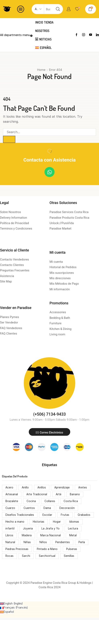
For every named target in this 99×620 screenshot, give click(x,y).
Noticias (44, 39)
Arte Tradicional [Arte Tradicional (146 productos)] (37, 494)
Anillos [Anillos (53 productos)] (42, 487)
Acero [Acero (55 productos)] (9, 487)
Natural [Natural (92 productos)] (10, 544)
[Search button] (58, 9)
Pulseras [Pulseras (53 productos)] (72, 551)
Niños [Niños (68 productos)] (43, 544)
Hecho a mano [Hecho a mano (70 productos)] (15, 523)
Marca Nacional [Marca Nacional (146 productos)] (51, 537)
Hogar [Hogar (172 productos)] (57, 523)
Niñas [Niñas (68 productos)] (27, 544)
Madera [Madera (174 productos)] (27, 537)
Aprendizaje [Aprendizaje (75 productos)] (63, 487)
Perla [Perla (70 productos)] (82, 544)
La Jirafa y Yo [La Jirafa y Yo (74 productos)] (51, 530)
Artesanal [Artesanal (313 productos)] (11, 494)
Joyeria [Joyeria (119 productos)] (28, 530)
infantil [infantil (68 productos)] (10, 530)
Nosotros (43, 31)
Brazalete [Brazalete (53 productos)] (11, 502)
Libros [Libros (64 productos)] (9, 537)
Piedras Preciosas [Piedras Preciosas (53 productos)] (17, 551)
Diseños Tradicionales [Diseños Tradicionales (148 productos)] (19, 516)
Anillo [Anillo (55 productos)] (25, 487)
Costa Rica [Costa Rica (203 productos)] (71, 502)
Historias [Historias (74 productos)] (39, 523)
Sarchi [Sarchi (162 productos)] (26, 558)
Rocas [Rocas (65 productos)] (9, 558)
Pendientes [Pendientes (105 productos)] (63, 544)
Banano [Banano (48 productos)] (76, 494)
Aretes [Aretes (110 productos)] (83, 487)
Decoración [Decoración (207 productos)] (67, 509)
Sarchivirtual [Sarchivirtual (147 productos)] (47, 558)
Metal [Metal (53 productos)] (73, 537)
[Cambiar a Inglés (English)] (12, 606)
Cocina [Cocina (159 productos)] (31, 502)
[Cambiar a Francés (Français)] (14, 610)
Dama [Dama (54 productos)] (47, 509)
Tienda (49, 22)
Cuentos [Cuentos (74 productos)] (29, 509)
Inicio (39, 22)
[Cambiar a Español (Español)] (7, 614)
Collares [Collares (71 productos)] (49, 502)
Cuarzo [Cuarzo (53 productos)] (10, 509)
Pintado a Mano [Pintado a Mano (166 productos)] (48, 551)
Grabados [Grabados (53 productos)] (84, 516)
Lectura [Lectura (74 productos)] (74, 530)
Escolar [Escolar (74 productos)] (48, 516)
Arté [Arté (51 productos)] (59, 494)
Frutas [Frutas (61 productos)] (65, 516)
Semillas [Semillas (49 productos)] (69, 558)
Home (41, 70)
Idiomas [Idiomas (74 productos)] (75, 523)
